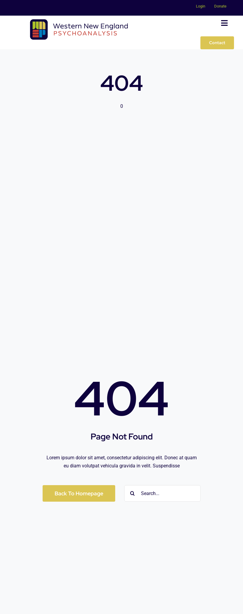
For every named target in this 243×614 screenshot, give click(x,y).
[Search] (132, 493)
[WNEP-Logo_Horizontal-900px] (79, 21)
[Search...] (162, 493)
